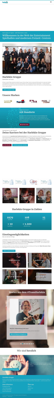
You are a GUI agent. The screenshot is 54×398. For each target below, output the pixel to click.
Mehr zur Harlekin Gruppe (9, 89)
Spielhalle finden (24, 124)
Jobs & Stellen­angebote (7, 388)
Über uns (29, 386)
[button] (20, 343)
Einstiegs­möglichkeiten (6, 389)
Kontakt (29, 389)
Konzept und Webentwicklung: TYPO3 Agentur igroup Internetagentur (14, 395)
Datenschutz (10, 396)
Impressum (4, 396)
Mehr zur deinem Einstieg (9, 250)
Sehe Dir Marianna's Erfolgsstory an (18, 334)
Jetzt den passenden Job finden (20, 145)
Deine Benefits (7, 145)
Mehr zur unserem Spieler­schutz (10, 369)
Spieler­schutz (30, 388)
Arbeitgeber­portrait (6, 386)
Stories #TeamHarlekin (6, 391)
